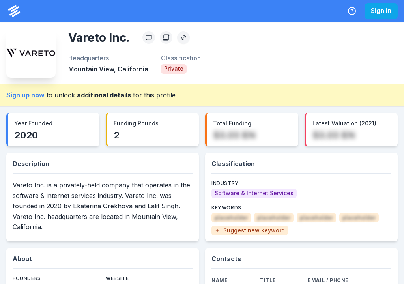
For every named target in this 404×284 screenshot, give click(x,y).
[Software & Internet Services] (254, 193)
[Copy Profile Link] (183, 37)
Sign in (381, 11)
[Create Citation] (166, 37)
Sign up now (25, 95)
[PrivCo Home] (14, 11)
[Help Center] (352, 11)
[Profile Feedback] (148, 37)
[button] (249, 230)
